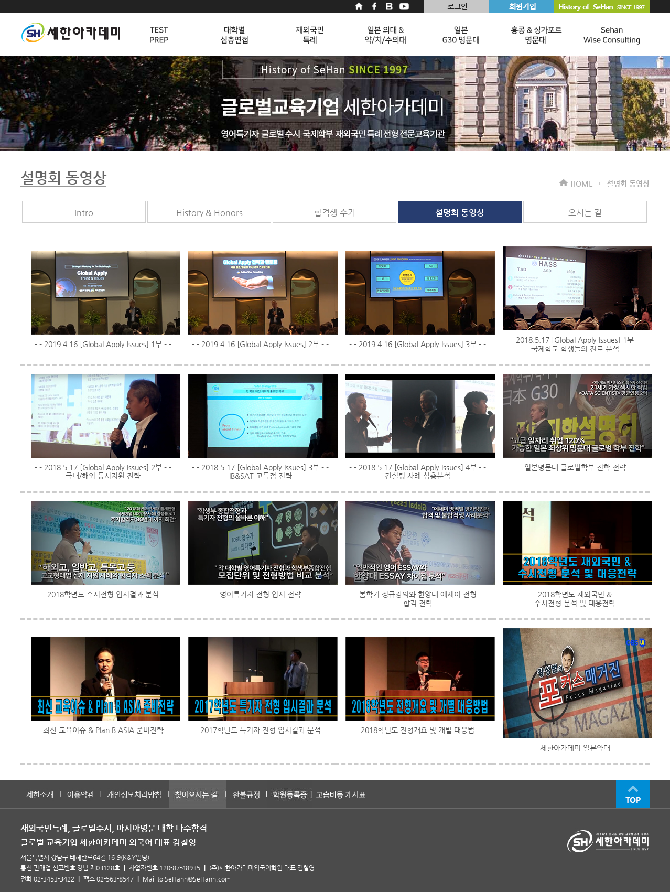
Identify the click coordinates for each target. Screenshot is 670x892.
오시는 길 (585, 213)
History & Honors (209, 213)
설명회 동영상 (459, 213)
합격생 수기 (334, 213)
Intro (83, 213)
